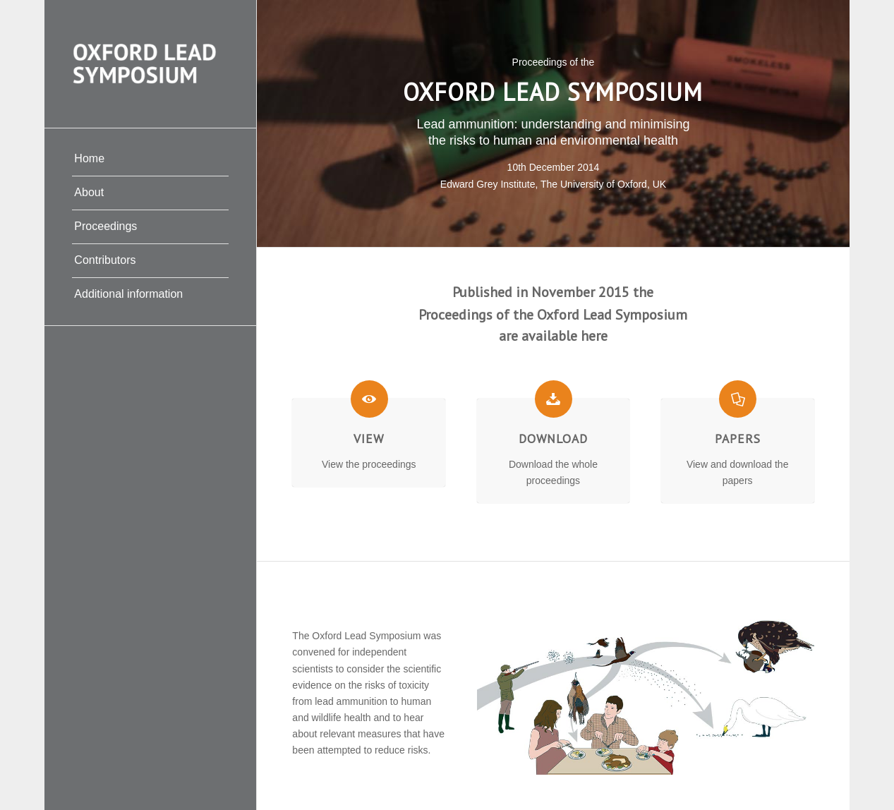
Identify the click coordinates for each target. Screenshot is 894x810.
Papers (738, 438)
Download (553, 438)
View (369, 438)
